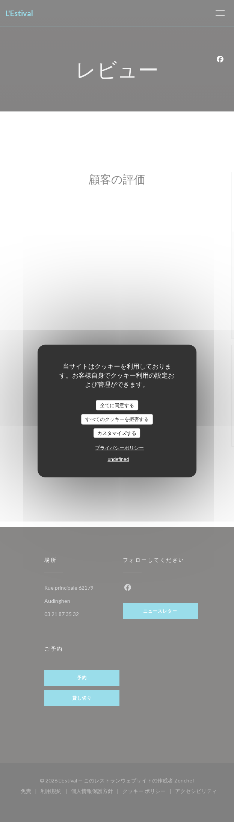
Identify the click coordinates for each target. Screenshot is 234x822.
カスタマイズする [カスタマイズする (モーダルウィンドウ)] (116, 433)
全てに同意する (117, 405)
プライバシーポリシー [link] (119, 448)
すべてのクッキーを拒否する (117, 419)
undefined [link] (118, 459)
